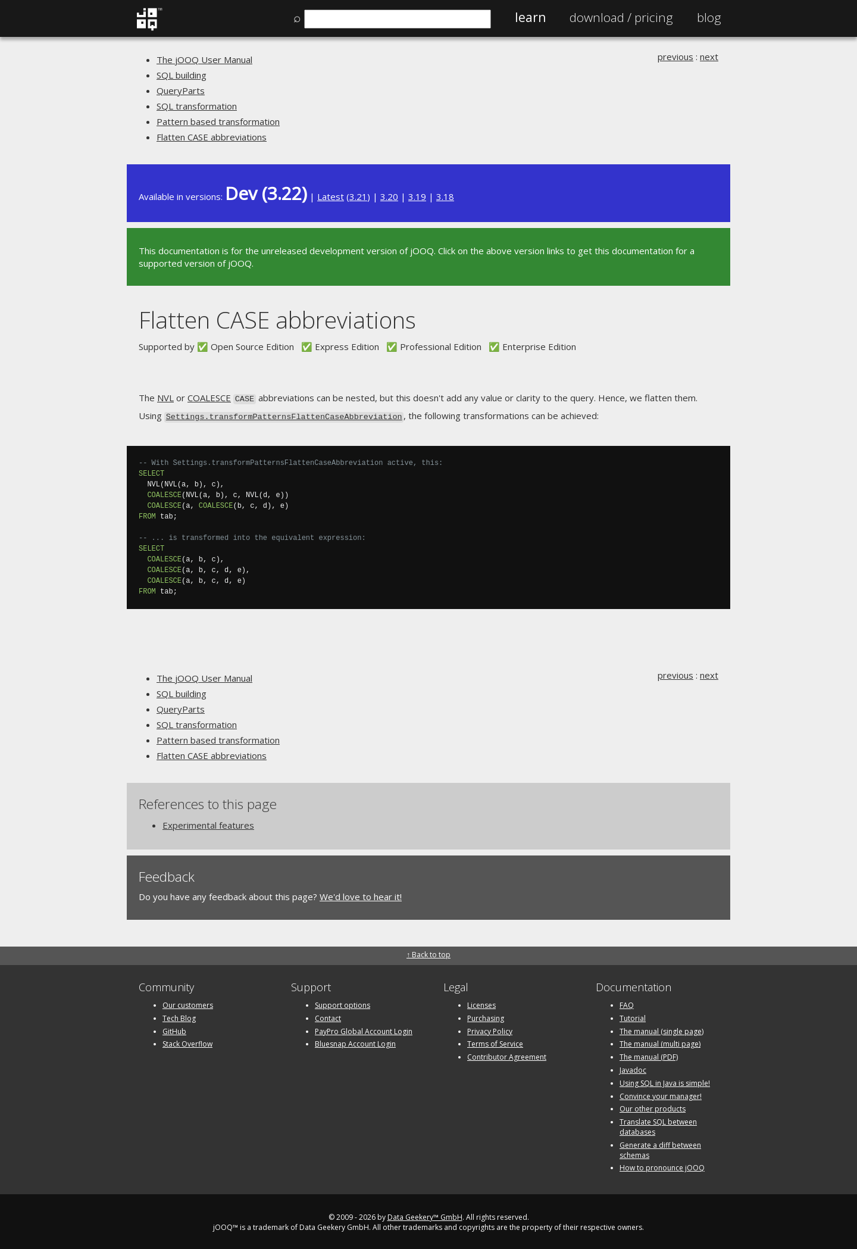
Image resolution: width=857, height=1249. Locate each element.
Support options (342, 1003)
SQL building (182, 75)
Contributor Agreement (506, 1055)
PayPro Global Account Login (363, 1029)
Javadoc (633, 1068)
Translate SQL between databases (658, 1124)
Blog (709, 17)
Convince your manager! (661, 1094)
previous (675, 57)
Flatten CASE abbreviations (212, 137)
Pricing (621, 17)
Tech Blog (179, 1016)
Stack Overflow (187, 1042)
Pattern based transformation (218, 121)
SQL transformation (197, 106)
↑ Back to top (428, 952)
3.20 (389, 196)
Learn (530, 17)
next (709, 57)
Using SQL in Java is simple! (665, 1081)
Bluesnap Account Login (355, 1042)
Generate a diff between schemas (660, 1148)
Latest (330, 196)
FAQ (627, 1003)
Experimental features (208, 823)
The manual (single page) (661, 1029)
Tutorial (633, 1016)
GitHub (174, 1029)
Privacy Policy (489, 1029)
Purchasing (485, 1016)
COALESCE (209, 398)
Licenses (481, 1003)
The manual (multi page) (660, 1042)
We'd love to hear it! (361, 895)
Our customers (187, 1003)
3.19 (417, 196)
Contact (328, 1016)
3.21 (358, 196)
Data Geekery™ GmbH (424, 1215)
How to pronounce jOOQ (662, 1166)
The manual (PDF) (649, 1055)
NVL (165, 398)
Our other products (653, 1107)
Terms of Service (495, 1042)
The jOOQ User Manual (204, 59)
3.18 (445, 196)
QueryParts (181, 90)
